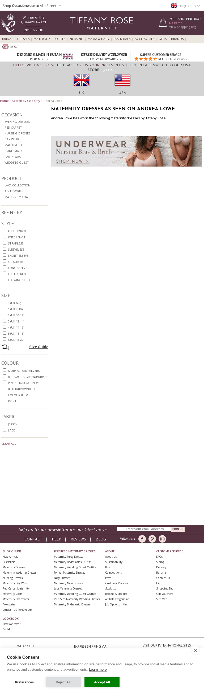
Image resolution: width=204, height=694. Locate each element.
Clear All (8, 444)
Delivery (161, 567)
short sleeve (18, 255)
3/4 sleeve (15, 262)
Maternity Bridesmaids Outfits (72, 562)
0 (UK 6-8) (14, 303)
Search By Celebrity (26, 101)
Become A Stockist (116, 594)
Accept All (102, 682)
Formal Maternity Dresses (69, 572)
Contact (33, 539)
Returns (161, 572)
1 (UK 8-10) (15, 309)
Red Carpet (13, 127)
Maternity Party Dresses (68, 556)
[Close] (110, 69)
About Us (111, 556)
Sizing (160, 562)
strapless (15, 243)
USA (122, 92)
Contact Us (163, 578)
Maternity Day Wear (15, 583)
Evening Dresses (17, 122)
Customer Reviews (116, 583)
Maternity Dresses (14, 567)
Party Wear (14, 157)
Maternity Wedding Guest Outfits (75, 567)
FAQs (159, 556)
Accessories (144, 39)
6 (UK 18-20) (16, 340)
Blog (101, 539)
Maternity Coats (18, 197)
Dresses (23, 39)
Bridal (7, 39)
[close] (195, 650)
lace (11, 430)
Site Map (161, 599)
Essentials (122, 39)
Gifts (163, 39)
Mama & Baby (98, 39)
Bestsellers (9, 562)
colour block (19, 395)
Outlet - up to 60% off (17, 610)
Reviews (78, 539)
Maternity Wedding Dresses (19, 572)
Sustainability (113, 562)
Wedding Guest (17, 162)
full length (17, 231)
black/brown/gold (23, 389)
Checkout (10, 47)
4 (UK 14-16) (16, 327)
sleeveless (16, 249)
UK (81, 92)
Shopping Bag (164, 588)
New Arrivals (10, 556)
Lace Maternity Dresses (68, 588)
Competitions (113, 572)
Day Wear (12, 139)
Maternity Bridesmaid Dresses (72, 604)
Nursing (76, 39)
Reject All (63, 682)
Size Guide (38, 346)
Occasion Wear (11, 624)
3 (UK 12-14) (16, 321)
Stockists (110, 588)
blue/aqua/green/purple (27, 377)
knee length (18, 237)
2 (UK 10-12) (16, 315)
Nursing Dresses (17, 133)
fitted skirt (17, 274)
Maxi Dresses (14, 145)
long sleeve (17, 268)
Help (56, 539)
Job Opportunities (116, 604)
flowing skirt (19, 280)
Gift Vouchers (164, 594)
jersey (12, 424)
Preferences (24, 682)
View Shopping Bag (182, 27)
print (12, 401)
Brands (177, 39)
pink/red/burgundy (23, 383)
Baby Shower (62, 578)
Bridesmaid (13, 151)
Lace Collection (17, 185)
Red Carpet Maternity (16, 588)
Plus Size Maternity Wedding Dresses (77, 599)
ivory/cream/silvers (24, 371)
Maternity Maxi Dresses (68, 583)
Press (108, 578)
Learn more (98, 669)
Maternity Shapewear (16, 599)
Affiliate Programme (117, 599)
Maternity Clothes (49, 39)
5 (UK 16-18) (16, 333)
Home (4, 101)
